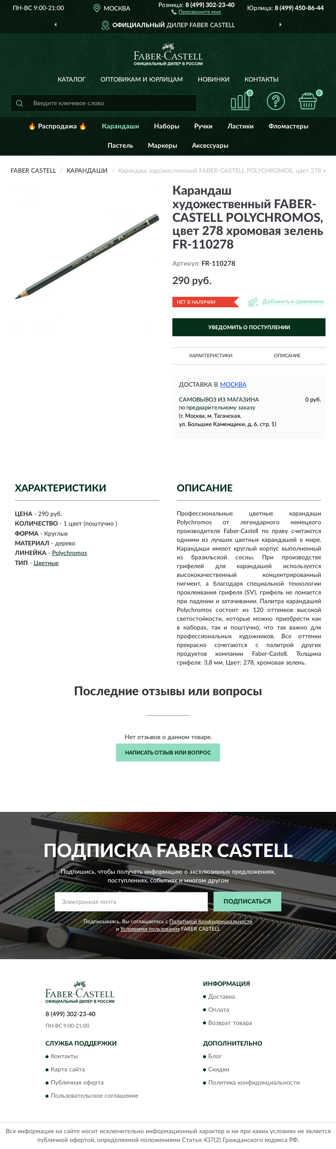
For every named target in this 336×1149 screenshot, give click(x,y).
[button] (196, 11)
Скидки (218, 1070)
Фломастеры (288, 126)
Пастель (120, 145)
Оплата (218, 1010)
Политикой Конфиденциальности (210, 921)
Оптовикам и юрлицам (142, 80)
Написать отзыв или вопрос (168, 752)
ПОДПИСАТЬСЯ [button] (247, 902)
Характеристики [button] (210, 355)
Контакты (262, 80)
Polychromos (69, 553)
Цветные (46, 563)
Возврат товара (230, 1023)
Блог (215, 1056)
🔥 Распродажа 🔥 (57, 126)
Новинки (214, 80)
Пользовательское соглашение (94, 1096)
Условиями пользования (150, 929)
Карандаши (120, 126)
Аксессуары (210, 145)
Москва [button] (233, 385)
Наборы (166, 126)
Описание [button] (287, 355)
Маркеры (162, 145)
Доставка (221, 997)
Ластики (241, 126)
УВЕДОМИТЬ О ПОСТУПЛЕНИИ (249, 327)
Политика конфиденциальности (254, 1083)
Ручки (203, 126)
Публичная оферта (77, 1083)
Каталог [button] (72, 80)
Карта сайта (68, 1070)
